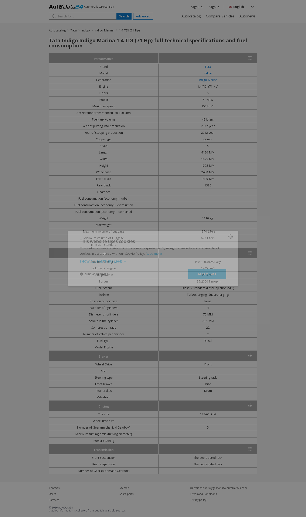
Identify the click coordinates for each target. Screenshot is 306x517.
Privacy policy (198, 500)
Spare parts (126, 494)
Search (124, 16)
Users (52, 494)
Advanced (143, 16)
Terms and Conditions (203, 494)
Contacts (54, 488)
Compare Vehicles (220, 16)
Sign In (214, 7)
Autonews (247, 16)
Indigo (85, 30)
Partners (54, 500)
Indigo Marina (104, 30)
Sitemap (124, 488)
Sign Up (197, 7)
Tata (73, 30)
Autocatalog (191, 16)
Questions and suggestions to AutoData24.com (218, 488)
